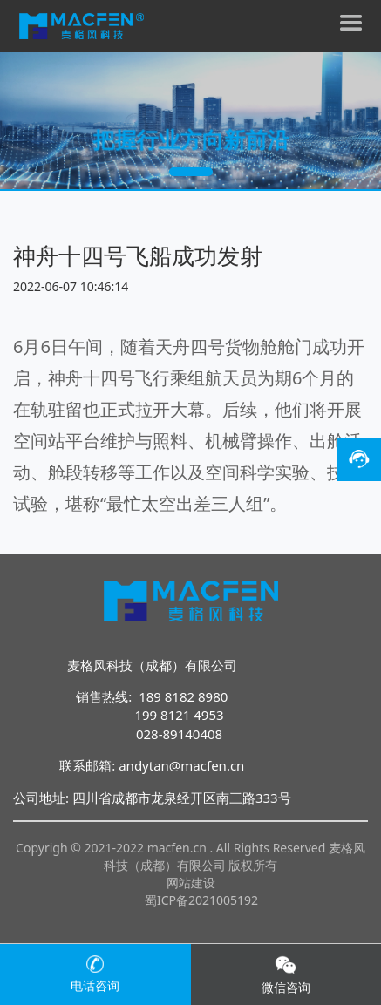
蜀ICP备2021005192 (201, 900)
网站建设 (191, 882)
